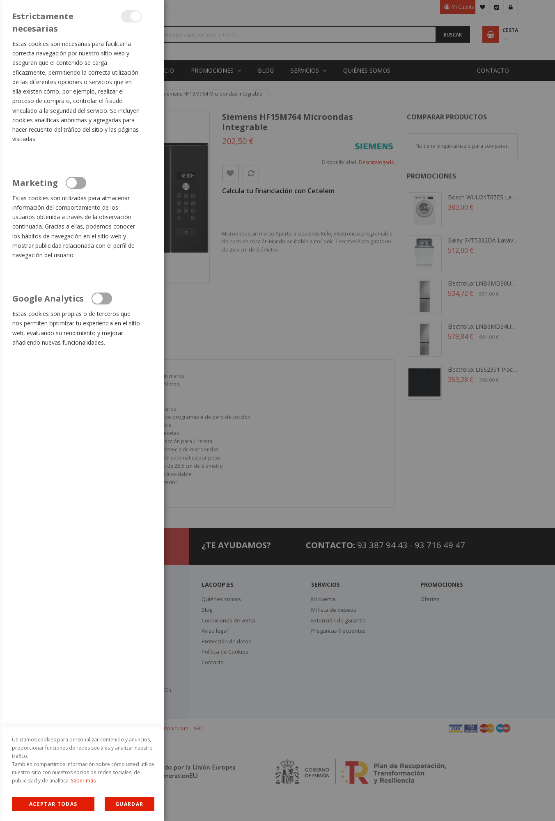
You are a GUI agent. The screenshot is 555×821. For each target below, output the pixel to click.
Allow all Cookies (53, 803)
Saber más (83, 780)
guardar (129, 803)
